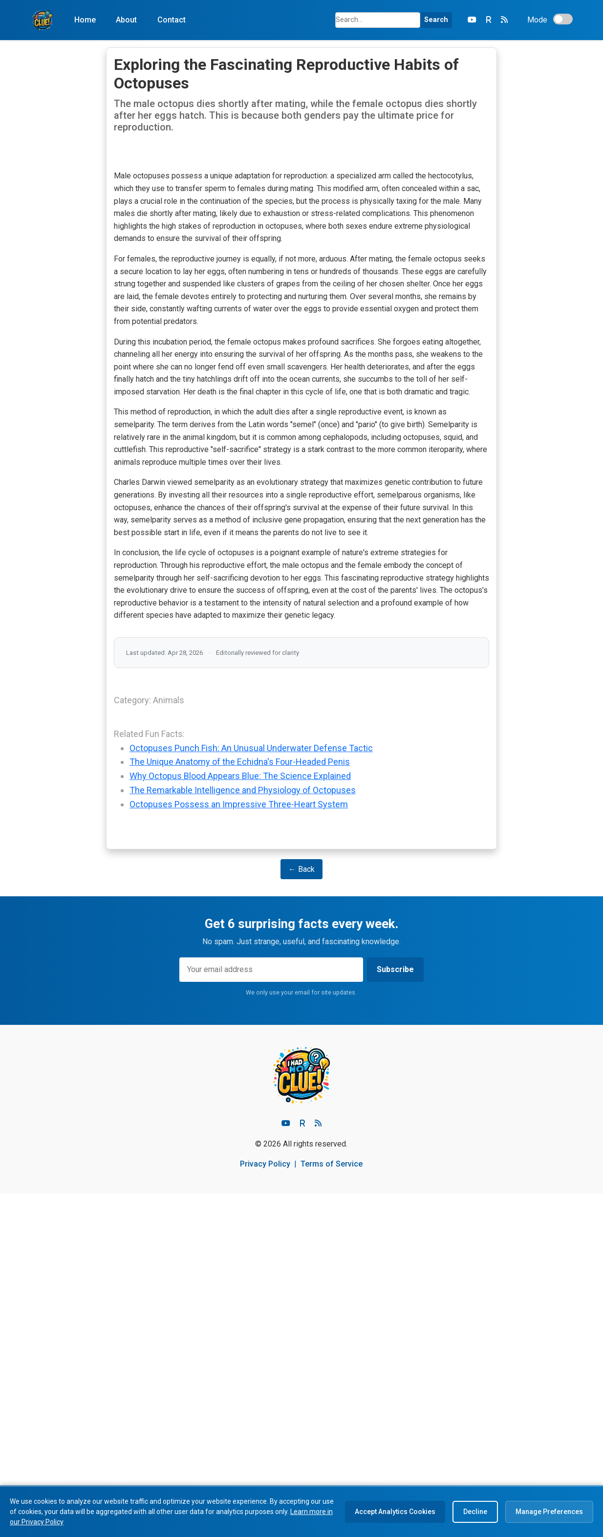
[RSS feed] (318, 1466)
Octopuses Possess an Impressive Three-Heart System (238, 1147)
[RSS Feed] (504, 20)
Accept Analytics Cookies (395, 1511)
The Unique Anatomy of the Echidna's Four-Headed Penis (239, 1105)
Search (436, 20)
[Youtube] (285, 1466)
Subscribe (395, 1313)
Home (85, 19)
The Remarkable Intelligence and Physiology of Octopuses (242, 1133)
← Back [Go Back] (301, 1212)
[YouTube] (472, 20)
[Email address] (271, 1313)
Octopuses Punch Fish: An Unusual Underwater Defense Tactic (251, 1091)
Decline (475, 1511)
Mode (537, 19)
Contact (171, 19)
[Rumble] (488, 20)
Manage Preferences (549, 1511)
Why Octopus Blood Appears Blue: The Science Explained (240, 1119)
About (126, 19)
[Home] (42, 20)
